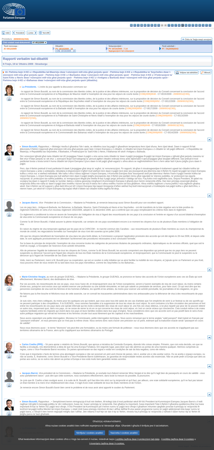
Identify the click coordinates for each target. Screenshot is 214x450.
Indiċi (8, 33)
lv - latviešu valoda (172, 25)
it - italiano (169, 25)
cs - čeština (138, 25)
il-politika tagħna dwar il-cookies (177, 444)
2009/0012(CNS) (181, 94)
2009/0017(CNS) (28, 118)
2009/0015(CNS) (21, 39)
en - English (155, 25)
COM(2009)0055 (154, 132)
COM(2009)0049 (142, 125)
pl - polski (189, 25)
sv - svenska (210, 25)
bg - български (131, 25)
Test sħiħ (46, 33)
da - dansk (141, 25)
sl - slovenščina (203, 25)
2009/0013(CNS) (175, 125)
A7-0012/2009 (10, 49)
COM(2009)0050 (134, 108)
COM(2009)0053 (164, 115)
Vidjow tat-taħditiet (189, 72)
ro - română (196, 25)
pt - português (193, 25)
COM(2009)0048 (148, 94)
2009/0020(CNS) (188, 132)
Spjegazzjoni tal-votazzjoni (121, 51)
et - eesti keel (148, 25)
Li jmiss (30, 33)
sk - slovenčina (199, 25)
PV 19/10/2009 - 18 (64, 49)
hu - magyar (179, 25)
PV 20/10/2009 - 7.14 (118, 49)
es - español (134, 25)
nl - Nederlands (186, 25)
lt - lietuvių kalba (175, 25)
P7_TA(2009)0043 (170, 49)
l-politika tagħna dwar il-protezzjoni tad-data (137, 444)
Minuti (207, 72)
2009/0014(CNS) (167, 108)
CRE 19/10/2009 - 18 (65, 51)
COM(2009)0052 (152, 101)
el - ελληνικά (152, 25)
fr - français (158, 25)
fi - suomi (206, 25)
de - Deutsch (145, 25)
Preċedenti (20, 33)
